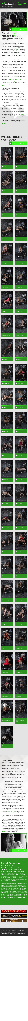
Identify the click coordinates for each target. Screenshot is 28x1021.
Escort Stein (15, 79)
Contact (14, 932)
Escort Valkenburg (11, 81)
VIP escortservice (21, 114)
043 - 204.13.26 (17, 29)
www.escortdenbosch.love (7, 770)
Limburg (17, 49)
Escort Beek (10, 79)
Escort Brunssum (10, 82)
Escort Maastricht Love (5, 933)
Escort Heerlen (18, 81)
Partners (20, 932)
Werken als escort (5, 932)
